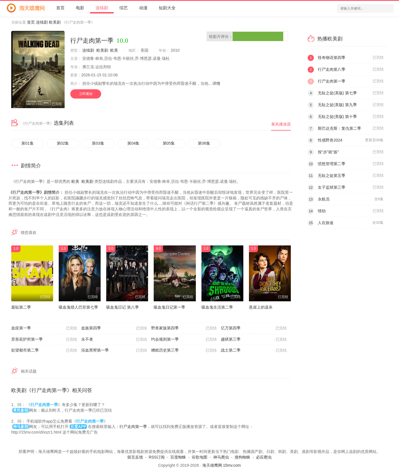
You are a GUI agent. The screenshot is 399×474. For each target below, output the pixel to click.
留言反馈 (135, 457)
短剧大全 (167, 7)
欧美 (114, 50)
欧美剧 (55, 22)
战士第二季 (254, 350)
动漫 (143, 7)
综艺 (123, 7)
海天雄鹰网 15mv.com (221, 465)
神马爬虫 (221, 457)
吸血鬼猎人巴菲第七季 (78, 307)
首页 (60, 7)
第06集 (204, 143)
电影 (80, 7)
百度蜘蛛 (178, 457)
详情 (216, 83)
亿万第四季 (254, 328)
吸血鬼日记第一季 (169, 307)
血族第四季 (114, 328)
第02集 (63, 143)
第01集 (27, 143)
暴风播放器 (281, 124)
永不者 (114, 339)
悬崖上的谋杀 (261, 307)
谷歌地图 (199, 457)
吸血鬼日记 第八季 (122, 307)
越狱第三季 (254, 339)
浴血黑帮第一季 (114, 350)
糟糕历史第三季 (184, 350)
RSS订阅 (157, 457)
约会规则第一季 (184, 339)
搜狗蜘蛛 (242, 457)
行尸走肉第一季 (133, 426)
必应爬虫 (264, 457)
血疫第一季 (44, 328)
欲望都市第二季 (44, 350)
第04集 (133, 143)
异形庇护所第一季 (44, 339)
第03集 (98, 143)
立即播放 (85, 94)
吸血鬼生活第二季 (217, 307)
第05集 (169, 143)
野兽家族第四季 (184, 328)
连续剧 (102, 7)
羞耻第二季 (21, 307)
